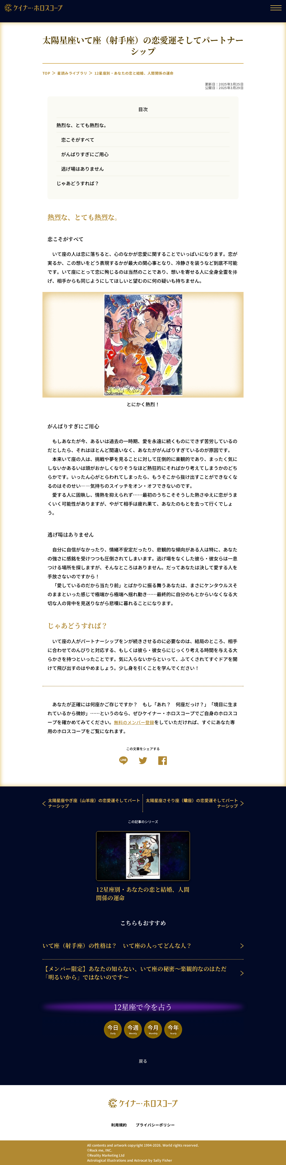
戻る (143, 1061)
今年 (173, 1029)
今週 (133, 1029)
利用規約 (117, 1125)
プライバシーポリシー (156, 1125)
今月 (153, 1029)
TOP (46, 73)
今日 (112, 1029)
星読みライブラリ (75, 73)
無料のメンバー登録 (135, 722)
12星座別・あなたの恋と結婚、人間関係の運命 (145, 73)
